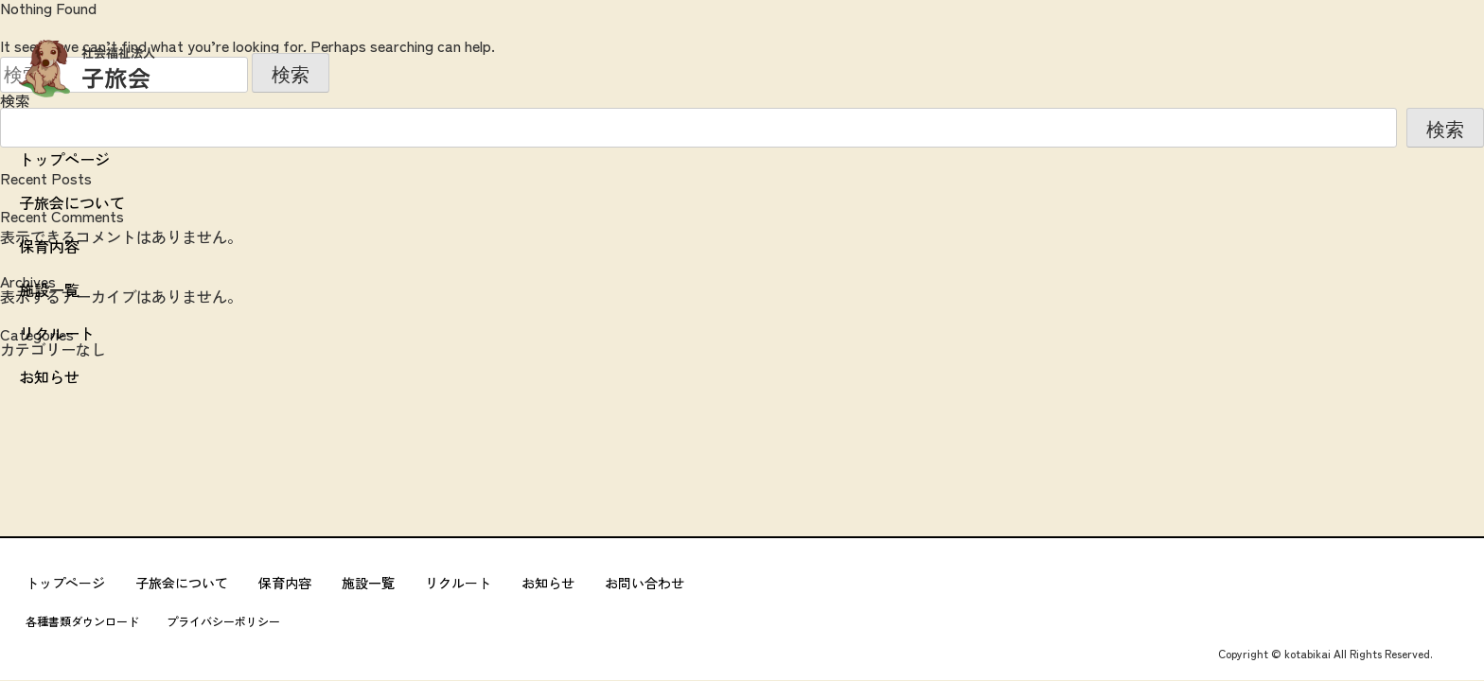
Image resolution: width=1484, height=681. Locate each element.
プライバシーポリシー (223, 621)
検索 (1445, 129)
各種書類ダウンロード (82, 621)
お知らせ (49, 376)
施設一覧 (49, 289)
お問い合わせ (644, 582)
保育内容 (49, 246)
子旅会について (72, 202)
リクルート (57, 333)
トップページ (64, 159)
